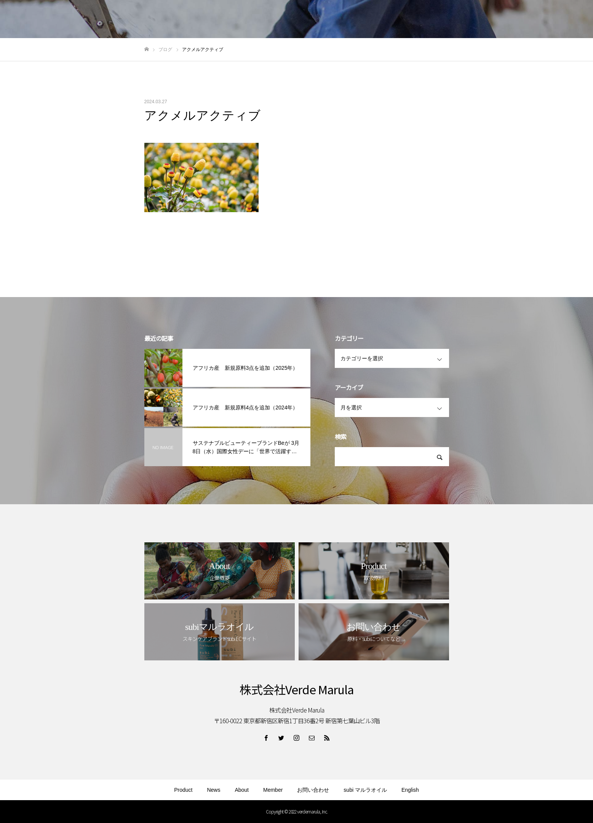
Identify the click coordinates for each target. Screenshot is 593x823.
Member (273, 790)
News (213, 790)
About (242, 790)
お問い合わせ (313, 790)
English (410, 790)
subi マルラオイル (365, 790)
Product (183, 790)
